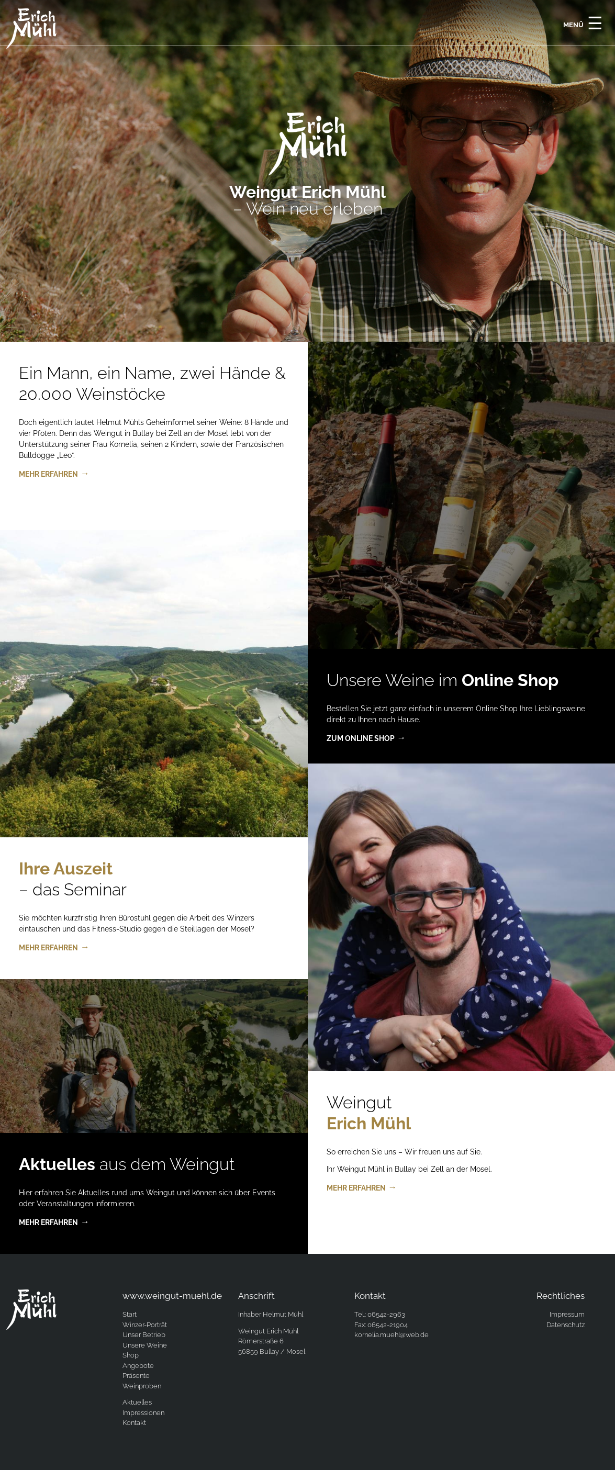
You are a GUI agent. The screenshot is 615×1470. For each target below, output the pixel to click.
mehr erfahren (48, 474)
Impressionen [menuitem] (143, 1413)
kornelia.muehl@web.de (391, 1335)
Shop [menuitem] (130, 1355)
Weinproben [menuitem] (141, 1386)
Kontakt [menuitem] (134, 1423)
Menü (583, 23)
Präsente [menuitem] (136, 1375)
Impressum (567, 1314)
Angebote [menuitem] (138, 1366)
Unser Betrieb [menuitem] (143, 1335)
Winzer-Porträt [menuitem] (144, 1325)
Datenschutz (565, 1325)
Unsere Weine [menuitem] (144, 1345)
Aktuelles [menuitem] (137, 1402)
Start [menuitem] (129, 1314)
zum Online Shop (361, 738)
